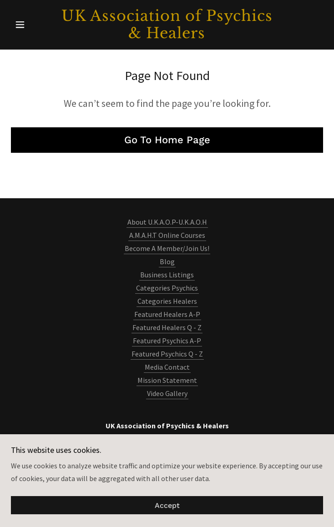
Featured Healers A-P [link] (167, 314)
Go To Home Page (167, 140)
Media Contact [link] (167, 366)
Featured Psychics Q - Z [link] (167, 353)
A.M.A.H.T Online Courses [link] (167, 235)
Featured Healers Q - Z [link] (167, 327)
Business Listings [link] (167, 274)
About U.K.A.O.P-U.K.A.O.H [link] (167, 221)
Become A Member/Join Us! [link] (167, 248)
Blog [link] (167, 261)
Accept (167, 505)
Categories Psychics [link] (167, 287)
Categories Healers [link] (167, 301)
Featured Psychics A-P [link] (167, 340)
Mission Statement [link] (167, 380)
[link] (167, 24)
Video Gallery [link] (167, 393)
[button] (34, 24)
